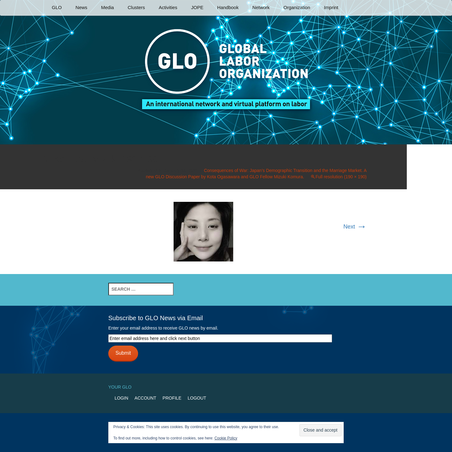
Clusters (136, 7)
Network (261, 7)
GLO (57, 7)
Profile (172, 398)
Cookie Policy (225, 438)
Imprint (331, 7)
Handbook (228, 7)
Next (355, 226)
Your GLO (120, 387)
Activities (168, 7)
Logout (197, 398)
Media (107, 7)
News (82, 7)
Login (121, 398)
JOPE (197, 7)
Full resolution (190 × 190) (341, 176)
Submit (123, 353)
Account (145, 398)
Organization (296, 7)
